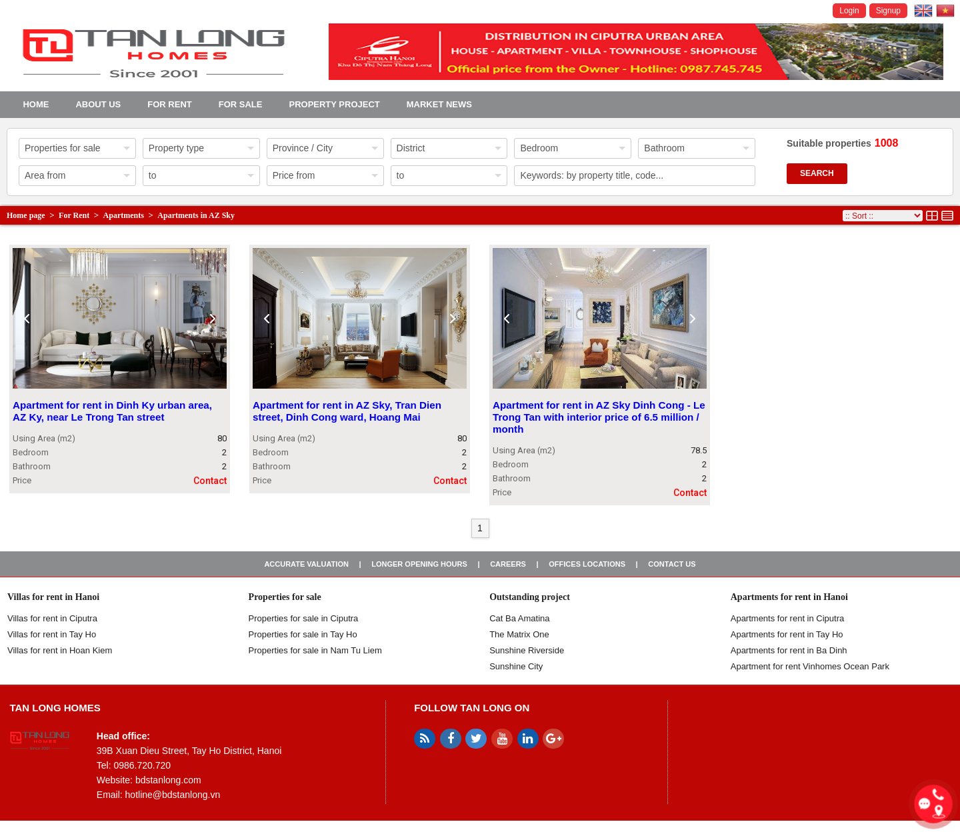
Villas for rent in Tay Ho (51, 634)
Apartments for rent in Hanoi (789, 597)
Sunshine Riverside (526, 650)
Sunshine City (516, 666)
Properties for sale (285, 597)
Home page (26, 215)
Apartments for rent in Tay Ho (787, 634)
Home (36, 104)
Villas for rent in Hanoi (53, 597)
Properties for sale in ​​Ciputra (304, 618)
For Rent (169, 104)
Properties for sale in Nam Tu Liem (315, 650)
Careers (508, 564)
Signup (888, 10)
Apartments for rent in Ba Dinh (789, 650)
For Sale (241, 104)
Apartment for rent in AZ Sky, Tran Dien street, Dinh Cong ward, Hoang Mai (347, 411)
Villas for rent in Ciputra (52, 618)
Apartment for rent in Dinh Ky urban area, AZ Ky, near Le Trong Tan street (112, 411)
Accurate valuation (306, 564)
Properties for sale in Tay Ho (303, 634)
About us (98, 104)
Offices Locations (587, 564)
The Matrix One (519, 634)
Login (849, 10)
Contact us (671, 564)
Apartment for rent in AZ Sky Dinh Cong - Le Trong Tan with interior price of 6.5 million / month (599, 417)
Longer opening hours (419, 564)
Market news (439, 104)
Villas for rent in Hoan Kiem (59, 650)
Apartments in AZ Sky (196, 215)
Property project (334, 104)
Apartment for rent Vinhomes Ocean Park (810, 666)
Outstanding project (529, 597)
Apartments (123, 215)
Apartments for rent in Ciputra (788, 618)
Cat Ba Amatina (519, 618)
